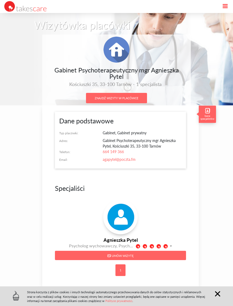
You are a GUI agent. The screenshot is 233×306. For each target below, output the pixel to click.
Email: (63, 160)
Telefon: (64, 152)
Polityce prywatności (118, 301)
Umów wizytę (120, 255)
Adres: (63, 141)
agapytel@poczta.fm (119, 159)
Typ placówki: (68, 133)
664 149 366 (113, 151)
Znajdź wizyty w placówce (116, 98)
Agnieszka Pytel (120, 240)
